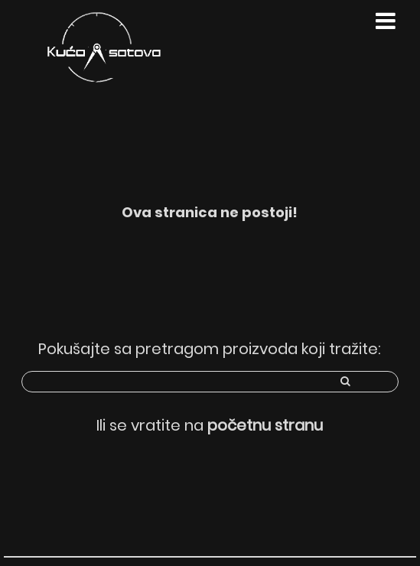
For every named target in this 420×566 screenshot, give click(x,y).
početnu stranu (265, 425)
